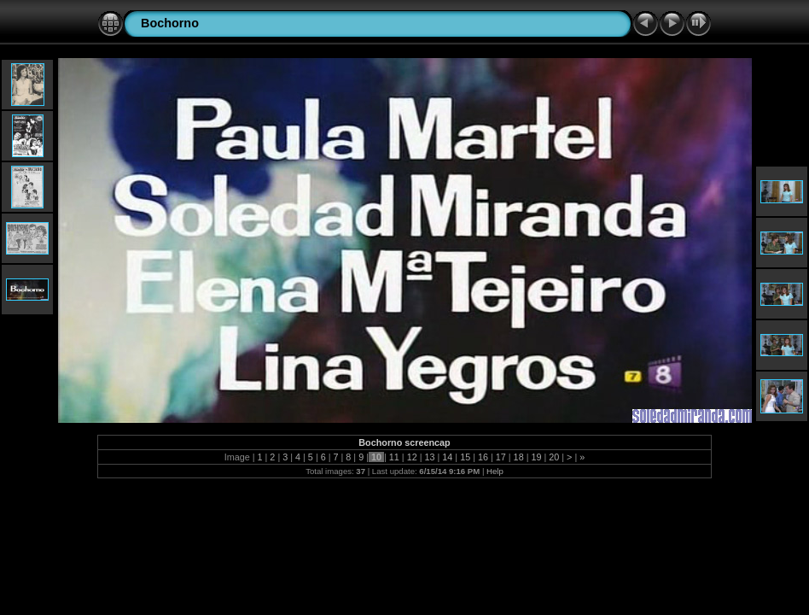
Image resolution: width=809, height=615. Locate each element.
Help (494, 471)
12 (412, 457)
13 (429, 457)
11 (394, 457)
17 (501, 457)
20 (554, 457)
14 (447, 457)
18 (519, 457)
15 (465, 457)
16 (483, 457)
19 (536, 457)
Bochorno (170, 23)
